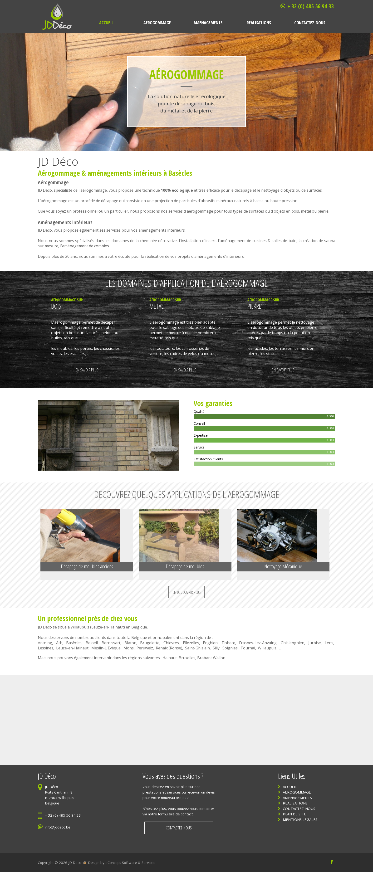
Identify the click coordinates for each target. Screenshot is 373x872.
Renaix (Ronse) (169, 648)
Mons (128, 648)
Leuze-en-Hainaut (107, 627)
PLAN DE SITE (294, 814)
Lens (329, 642)
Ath (59, 642)
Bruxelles (187, 657)
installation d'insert (198, 240)
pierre (323, 211)
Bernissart (111, 642)
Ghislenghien (292, 642)
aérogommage (93, 190)
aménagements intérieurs (125, 173)
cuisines (259, 240)
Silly (216, 648)
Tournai (247, 648)
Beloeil (92, 642)
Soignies (230, 648)
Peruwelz (145, 648)
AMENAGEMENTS (297, 797)
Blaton (130, 642)
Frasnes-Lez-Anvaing (258, 642)
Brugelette (149, 642)
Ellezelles (191, 642)
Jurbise (314, 642)
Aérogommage (59, 173)
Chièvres (171, 642)
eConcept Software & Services (130, 862)
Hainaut (169, 657)
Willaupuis (80, 627)
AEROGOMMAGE (297, 792)
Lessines (45, 648)
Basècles (74, 642)
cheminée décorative (158, 240)
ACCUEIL (290, 786)
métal (306, 211)
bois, (296, 211)
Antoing (45, 642)
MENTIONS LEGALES (300, 819)
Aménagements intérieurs (65, 222)
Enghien (210, 642)
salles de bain (284, 240)
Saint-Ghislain (197, 648)
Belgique (139, 627)
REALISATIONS (295, 803)
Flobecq (228, 642)
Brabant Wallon (211, 657)
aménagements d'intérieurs (219, 256)
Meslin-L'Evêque (106, 648)
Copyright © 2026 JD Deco (59, 862)
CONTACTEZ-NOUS (299, 808)
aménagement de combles (85, 245)
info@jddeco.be (57, 827)
